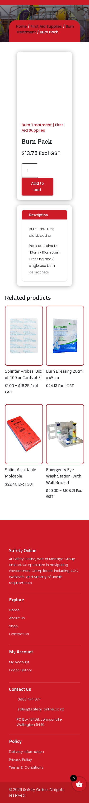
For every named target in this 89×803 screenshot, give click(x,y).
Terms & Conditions (26, 767)
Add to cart (37, 186)
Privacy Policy (20, 759)
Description (38, 215)
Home (21, 26)
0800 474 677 (29, 699)
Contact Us (19, 633)
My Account (19, 662)
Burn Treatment (37, 125)
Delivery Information (26, 751)
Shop (13, 626)
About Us (17, 618)
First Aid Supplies (46, 26)
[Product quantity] (30, 170)
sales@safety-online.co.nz (41, 709)
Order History (20, 670)
